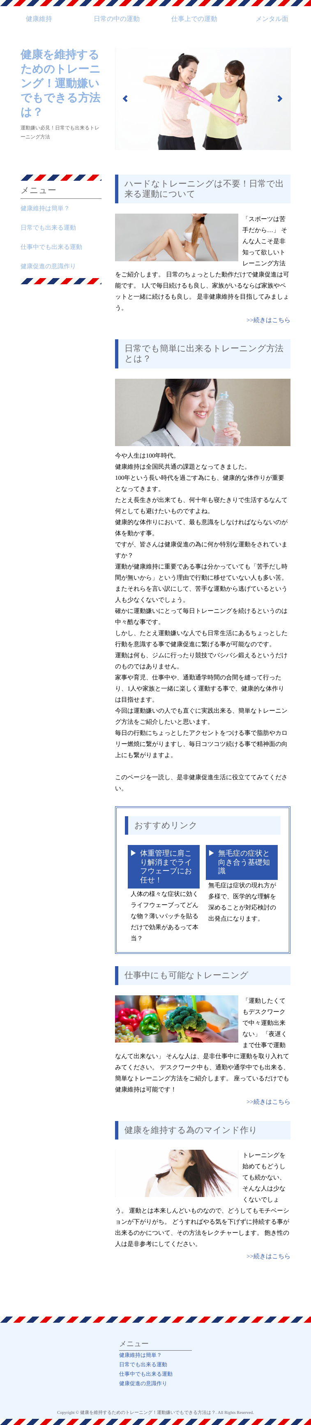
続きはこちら (271, 320)
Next (279, 98)
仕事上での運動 (194, 18)
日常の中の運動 (117, 18)
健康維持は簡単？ (45, 208)
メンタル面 (272, 18)
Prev (125, 98)
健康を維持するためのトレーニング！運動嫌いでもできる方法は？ (61, 83)
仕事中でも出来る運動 (51, 247)
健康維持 (39, 18)
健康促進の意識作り (48, 266)
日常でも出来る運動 (48, 227)
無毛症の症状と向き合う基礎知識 (244, 862)
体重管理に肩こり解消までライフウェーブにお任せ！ (166, 866)
